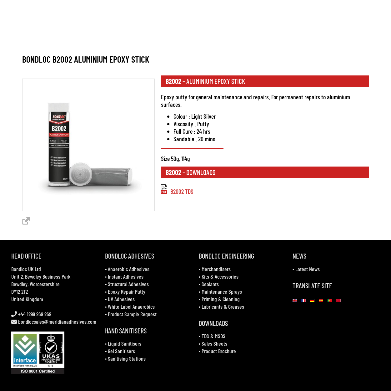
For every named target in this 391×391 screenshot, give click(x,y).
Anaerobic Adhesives (128, 268)
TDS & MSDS (213, 335)
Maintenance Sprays (222, 291)
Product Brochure (219, 350)
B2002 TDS (177, 191)
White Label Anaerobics (131, 306)
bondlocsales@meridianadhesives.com (57, 321)
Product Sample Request (132, 314)
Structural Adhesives (128, 283)
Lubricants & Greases (223, 306)
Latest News (307, 268)
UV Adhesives (121, 299)
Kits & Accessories (220, 276)
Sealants (210, 283)
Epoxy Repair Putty (126, 291)
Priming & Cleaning (221, 299)
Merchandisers (216, 268)
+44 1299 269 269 (34, 314)
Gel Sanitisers (121, 350)
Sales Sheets (214, 343)
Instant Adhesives (125, 276)
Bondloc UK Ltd (26, 268)
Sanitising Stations (127, 358)
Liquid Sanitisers (124, 343)
